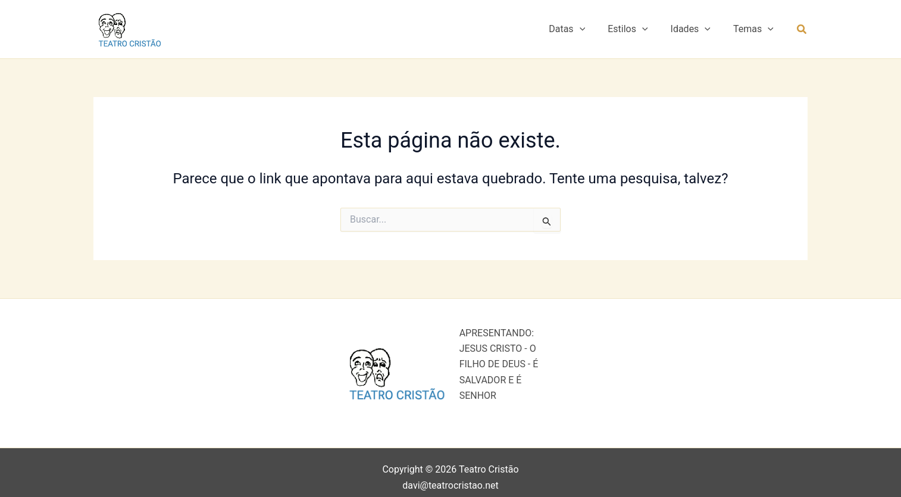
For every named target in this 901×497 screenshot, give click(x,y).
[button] (592, 29)
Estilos (636, 29)
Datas (579, 29)
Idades (696, 29)
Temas (755, 29)
